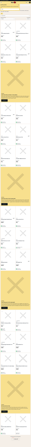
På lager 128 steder (4, 269)
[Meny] (1, 2)
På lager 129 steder (4, 40)
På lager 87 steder (19, 144)
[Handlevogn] (30, 2)
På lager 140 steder (19, 122)
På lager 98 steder (19, 226)
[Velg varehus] (26, 2)
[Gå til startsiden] (13, 2)
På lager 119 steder (19, 40)
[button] (15, 16)
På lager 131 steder (19, 351)
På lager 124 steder (19, 269)
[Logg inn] (28, 2)
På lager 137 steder (4, 351)
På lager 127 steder (4, 122)
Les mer (4, 100)
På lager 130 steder (19, 165)
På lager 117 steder (4, 165)
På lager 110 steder (4, 144)
